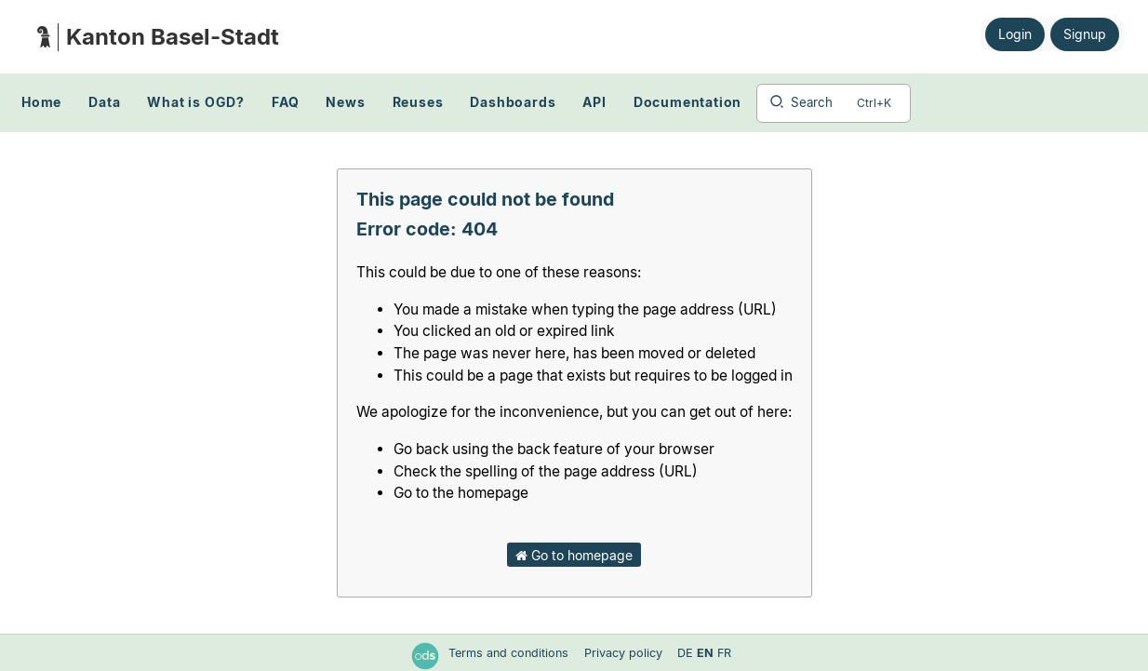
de (685, 653)
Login (1015, 34)
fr (724, 653)
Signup (1084, 34)
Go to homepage (574, 555)
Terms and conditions (510, 653)
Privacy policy (625, 653)
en (705, 653)
